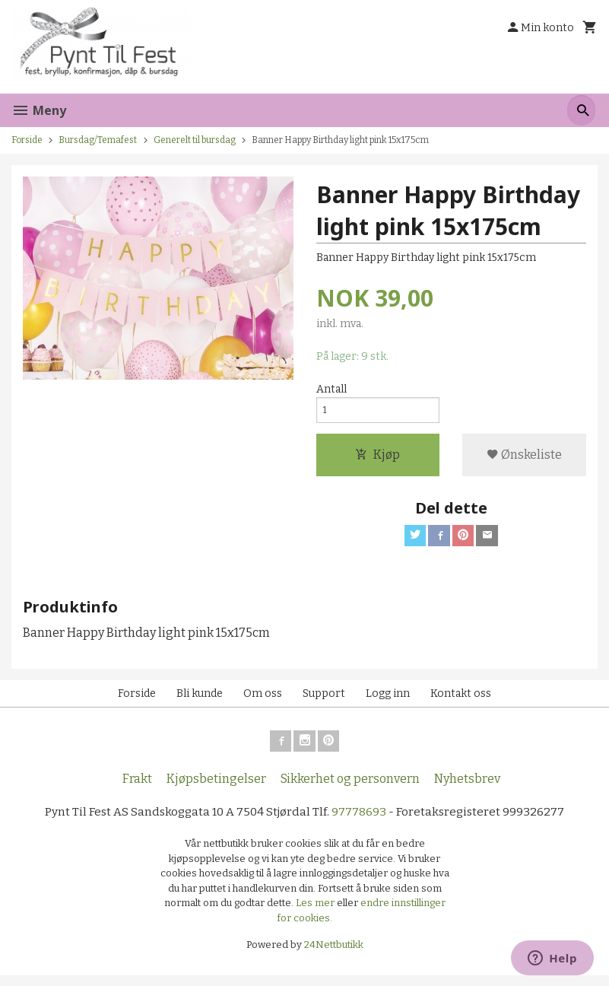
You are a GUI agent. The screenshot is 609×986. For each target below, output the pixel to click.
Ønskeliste (524, 459)
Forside (27, 140)
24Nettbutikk (333, 955)
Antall (331, 389)
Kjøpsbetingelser (216, 788)
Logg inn (388, 700)
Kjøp (377, 459)
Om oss (262, 700)
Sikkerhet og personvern (350, 788)
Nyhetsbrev (467, 788)
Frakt (137, 788)
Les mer (316, 913)
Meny (38, 110)
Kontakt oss (460, 700)
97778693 (361, 822)
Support (324, 700)
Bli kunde (199, 700)
